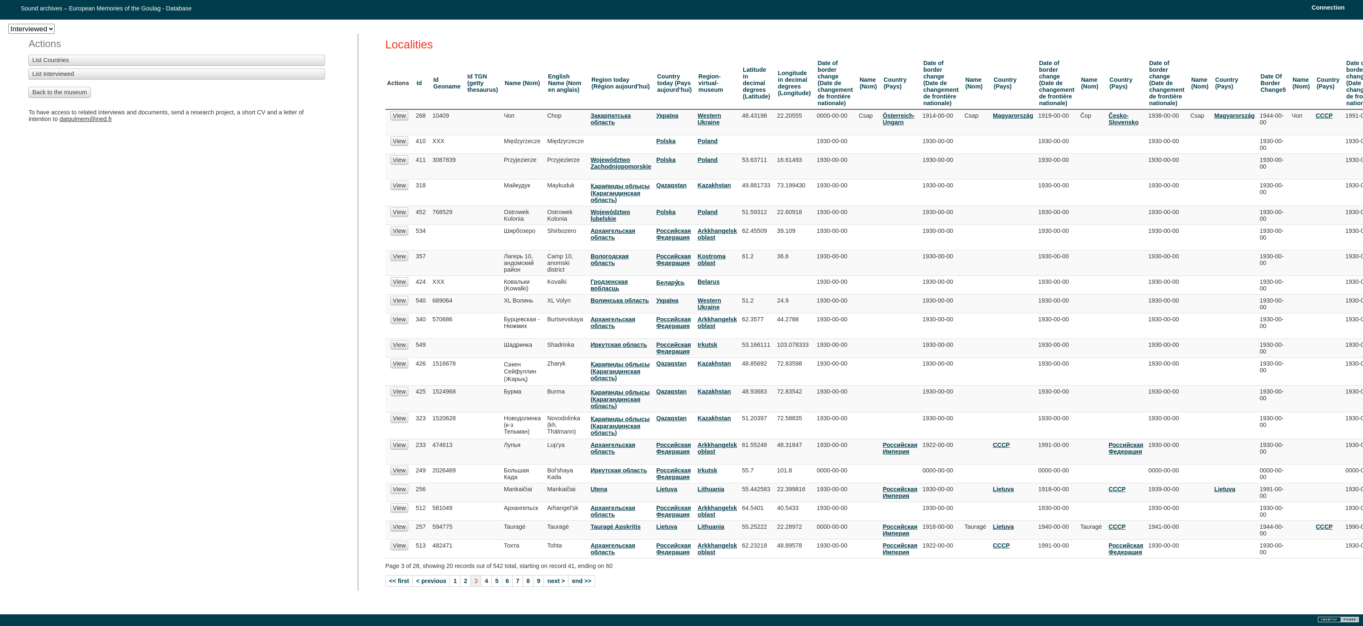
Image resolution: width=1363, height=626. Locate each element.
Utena (599, 489)
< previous (431, 581)
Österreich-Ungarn (899, 119)
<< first (399, 581)
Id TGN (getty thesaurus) (482, 83)
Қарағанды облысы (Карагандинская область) (620, 193)
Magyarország (1013, 115)
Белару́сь (670, 282)
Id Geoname (447, 83)
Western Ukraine (710, 119)
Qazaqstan (671, 185)
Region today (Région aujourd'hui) (620, 83)
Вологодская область (610, 259)
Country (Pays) (894, 83)
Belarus (709, 281)
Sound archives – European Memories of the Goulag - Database (106, 8)
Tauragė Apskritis (616, 526)
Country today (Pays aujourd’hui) (674, 83)
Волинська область (620, 300)
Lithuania (711, 489)
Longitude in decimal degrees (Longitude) (794, 83)
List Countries (50, 60)
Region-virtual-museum (711, 83)
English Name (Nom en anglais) (564, 83)
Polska (665, 141)
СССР (1324, 115)
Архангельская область (613, 234)
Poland (708, 141)
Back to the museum (59, 92)
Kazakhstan (714, 185)
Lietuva (666, 489)
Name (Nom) (522, 83)
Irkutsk (707, 344)
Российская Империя (900, 448)
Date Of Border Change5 (1273, 83)
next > (556, 581)
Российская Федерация (673, 234)
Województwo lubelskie (610, 215)
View (399, 115)
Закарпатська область (611, 119)
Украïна (667, 115)
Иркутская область (619, 344)
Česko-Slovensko (1124, 119)
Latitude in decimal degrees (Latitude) (756, 83)
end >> (581, 581)
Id (419, 83)
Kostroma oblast (712, 259)
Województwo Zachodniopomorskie (621, 163)
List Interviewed (53, 74)
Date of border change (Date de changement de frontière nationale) (835, 83)
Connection (1328, 7)
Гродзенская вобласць (609, 285)
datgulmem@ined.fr (86, 119)
